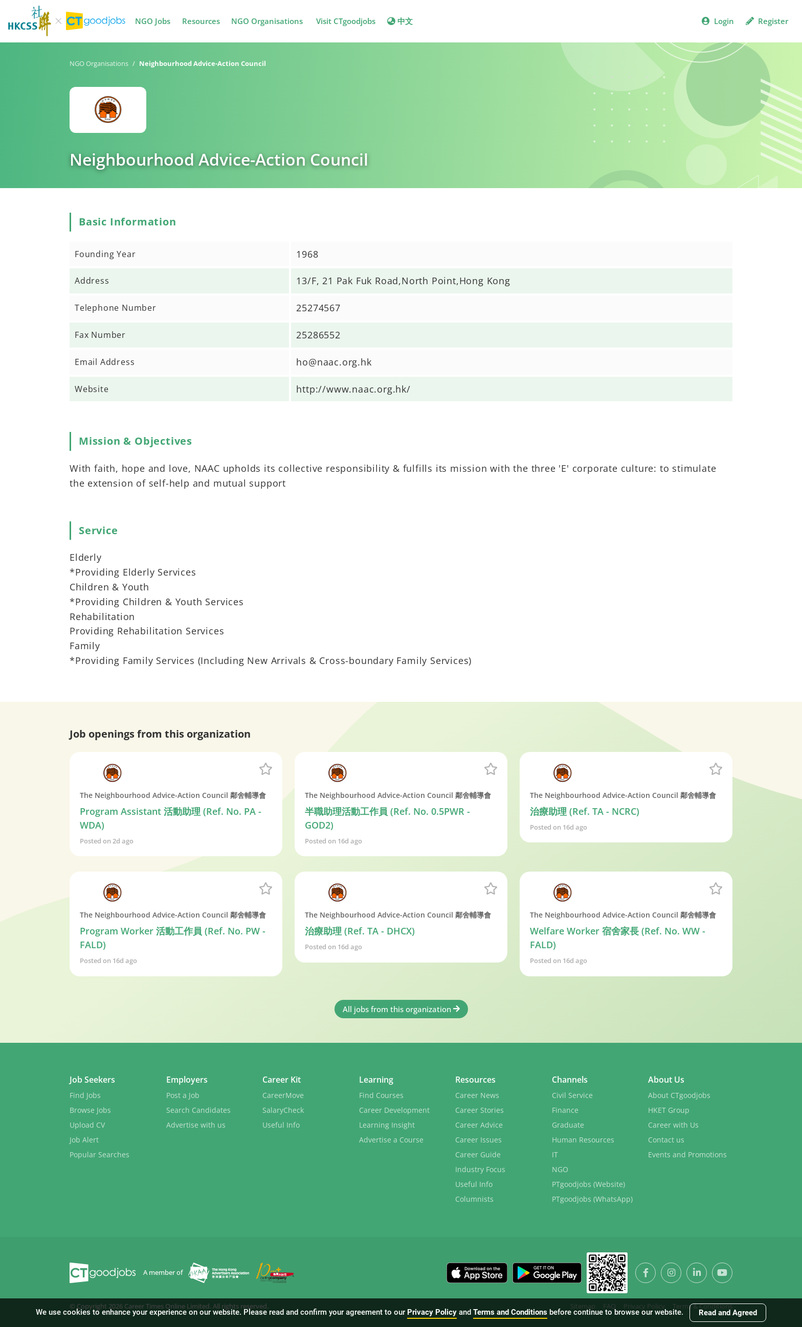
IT (555, 1154)
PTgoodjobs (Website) (588, 1184)
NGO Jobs (152, 21)
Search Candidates (198, 1110)
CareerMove (283, 1095)
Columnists (474, 1199)
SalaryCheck (283, 1110)
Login (718, 21)
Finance (565, 1110)
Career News (477, 1095)
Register (767, 21)
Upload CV (87, 1125)
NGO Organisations (267, 21)
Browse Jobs (90, 1110)
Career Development (394, 1110)
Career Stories (479, 1110)
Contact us (666, 1140)
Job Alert (84, 1140)
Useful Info (281, 1125)
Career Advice (479, 1125)
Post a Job (182, 1095)
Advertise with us (196, 1125)
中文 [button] (400, 21)
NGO (560, 1169)
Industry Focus (480, 1169)
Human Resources (583, 1140)
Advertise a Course (391, 1140)
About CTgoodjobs (679, 1095)
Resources (201, 21)
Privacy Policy (432, 1312)
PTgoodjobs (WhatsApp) (592, 1199)
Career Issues (478, 1140)
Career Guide (478, 1154)
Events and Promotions (687, 1154)
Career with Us (673, 1125)
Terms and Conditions (510, 1312)
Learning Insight (387, 1125)
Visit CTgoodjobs (345, 21)
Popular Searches (99, 1154)
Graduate (568, 1125)
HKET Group (668, 1110)
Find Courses (381, 1095)
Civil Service (572, 1095)
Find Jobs (85, 1095)
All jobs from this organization (401, 1009)
